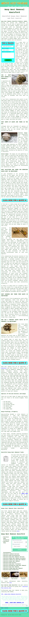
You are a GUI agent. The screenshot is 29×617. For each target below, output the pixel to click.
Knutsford (3, 368)
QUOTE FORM (25, 493)
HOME (8, 6)
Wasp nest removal (6, 366)
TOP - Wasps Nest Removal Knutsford (11, 594)
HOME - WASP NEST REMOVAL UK (14, 602)
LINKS (12, 6)
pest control (23, 490)
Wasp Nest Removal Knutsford (13, 534)
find (5, 511)
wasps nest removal (21, 385)
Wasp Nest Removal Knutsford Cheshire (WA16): (14, 21)
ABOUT (16, 6)
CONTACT (19, 6)
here (18, 531)
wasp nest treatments (7, 467)
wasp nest (22, 42)
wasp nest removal (6, 39)
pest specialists (19, 457)
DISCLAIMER (25, 6)
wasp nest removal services (19, 379)
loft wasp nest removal (20, 472)
